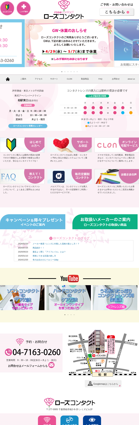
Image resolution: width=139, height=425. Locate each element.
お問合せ (116, 79)
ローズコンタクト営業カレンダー (27, 126)
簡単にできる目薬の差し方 (44, 256)
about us (131, 79)
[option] (69, 43)
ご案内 (23, 79)
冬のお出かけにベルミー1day (45, 260)
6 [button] (77, 72)
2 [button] (65, 72)
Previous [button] (3, 43)
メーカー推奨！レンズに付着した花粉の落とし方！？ (56, 244)
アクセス (39, 79)
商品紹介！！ (38, 248)
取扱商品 (85, 79)
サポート (54, 79)
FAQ (100, 79)
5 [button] (74, 72)
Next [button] (134, 43)
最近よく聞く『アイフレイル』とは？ (49, 252)
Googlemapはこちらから (103, 383)
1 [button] (62, 72)
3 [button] (68, 72)
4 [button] (71, 72)
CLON (69, 79)
